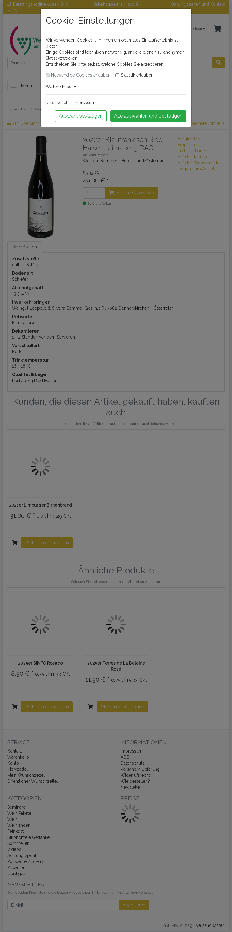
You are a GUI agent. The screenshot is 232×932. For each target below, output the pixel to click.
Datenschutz (58, 102)
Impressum (84, 102)
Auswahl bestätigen (81, 116)
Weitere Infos (61, 86)
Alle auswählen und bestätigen (148, 116)
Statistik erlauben (137, 75)
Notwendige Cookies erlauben (81, 75)
